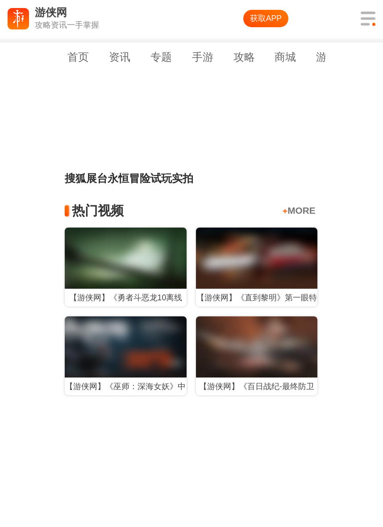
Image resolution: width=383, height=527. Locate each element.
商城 (285, 57)
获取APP (266, 18)
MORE (299, 210)
